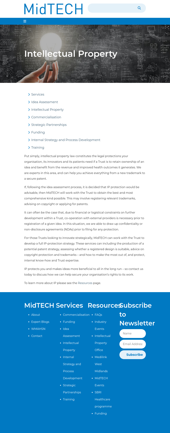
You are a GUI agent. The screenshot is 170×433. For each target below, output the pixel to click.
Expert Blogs (40, 322)
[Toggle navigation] (25, 21)
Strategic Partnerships (49, 125)
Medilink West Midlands (101, 364)
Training (37, 148)
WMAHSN (38, 329)
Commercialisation (46, 117)
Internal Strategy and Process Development (65, 140)
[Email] (132, 344)
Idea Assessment (44, 102)
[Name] (132, 333)
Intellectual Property (47, 110)
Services (37, 94)
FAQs (98, 314)
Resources (85, 283)
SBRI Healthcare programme (103, 399)
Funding (38, 132)
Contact (36, 336)
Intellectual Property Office (103, 343)
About (35, 314)
